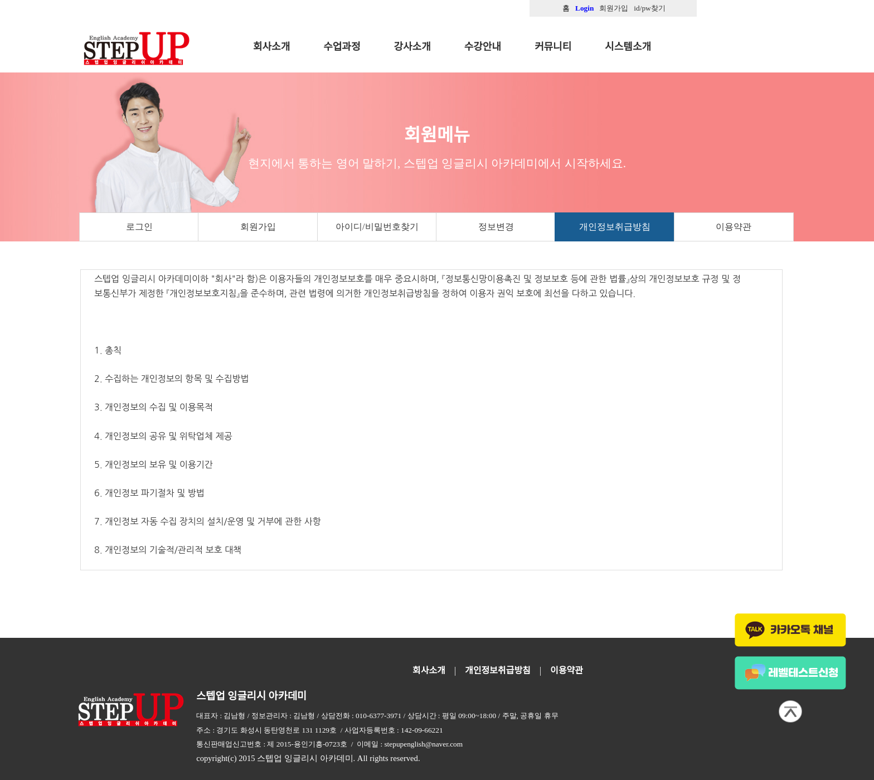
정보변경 (496, 226)
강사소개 (412, 46)
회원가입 (258, 226)
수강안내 (482, 46)
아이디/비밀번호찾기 (377, 226)
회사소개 (271, 46)
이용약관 (733, 226)
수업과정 (341, 46)
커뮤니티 (553, 46)
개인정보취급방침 (614, 226)
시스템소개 (628, 46)
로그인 (139, 226)
